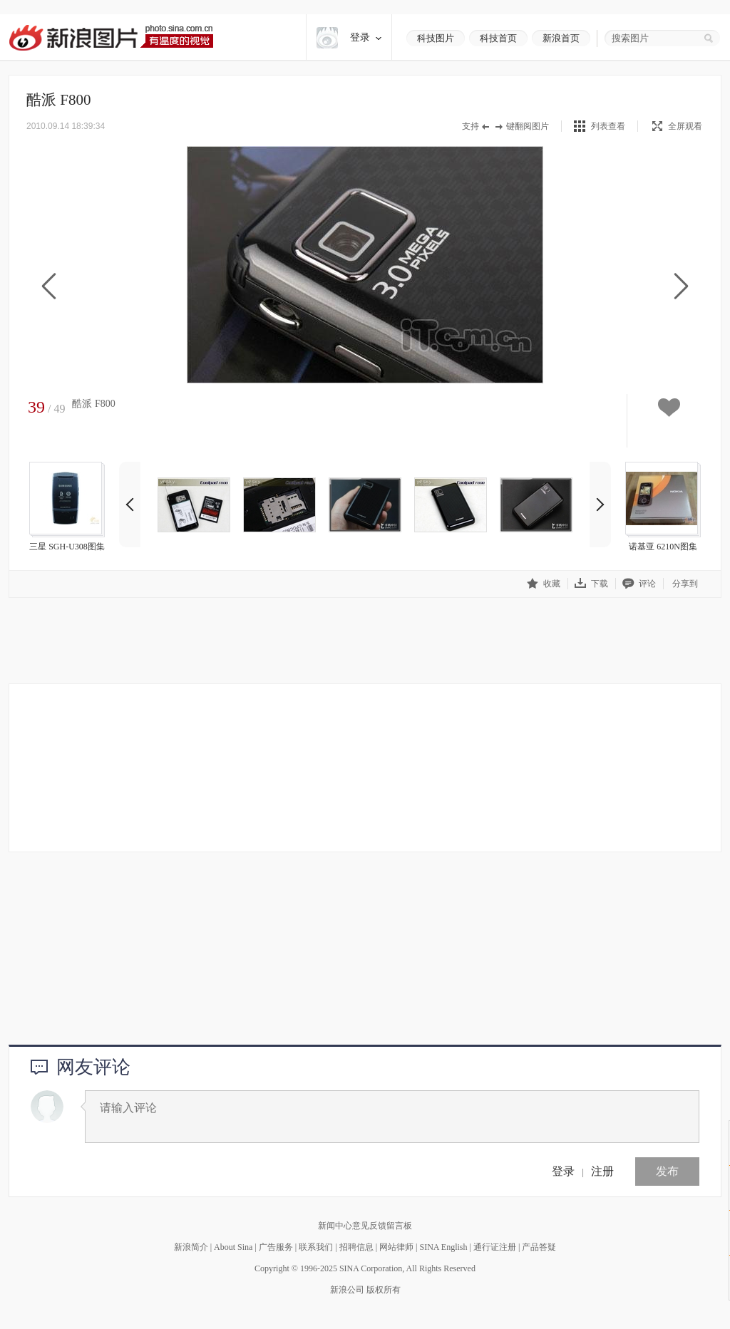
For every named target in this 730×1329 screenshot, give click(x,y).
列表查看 (608, 126)
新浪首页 (561, 38)
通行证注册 (494, 1247)
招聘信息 (356, 1247)
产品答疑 (539, 1247)
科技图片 (435, 38)
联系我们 (316, 1247)
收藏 (543, 583)
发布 (667, 1171)
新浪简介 (191, 1247)
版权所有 (383, 1290)
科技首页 (498, 38)
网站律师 (396, 1247)
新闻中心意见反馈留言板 (365, 1226)
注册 (602, 1171)
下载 (591, 583)
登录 (563, 1171)
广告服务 (276, 1247)
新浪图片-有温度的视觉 (111, 37)
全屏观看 (677, 126)
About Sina (233, 1247)
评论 (639, 583)
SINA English (443, 1247)
